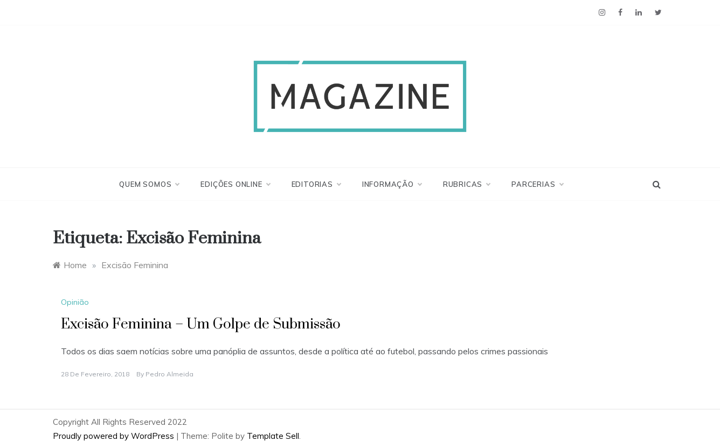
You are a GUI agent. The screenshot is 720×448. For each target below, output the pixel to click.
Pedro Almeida (169, 374)
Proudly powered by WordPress (114, 436)
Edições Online (234, 184)
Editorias (316, 184)
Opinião (75, 302)
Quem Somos (149, 184)
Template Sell (273, 436)
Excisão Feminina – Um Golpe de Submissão (201, 324)
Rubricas (466, 184)
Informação (391, 184)
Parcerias (537, 184)
